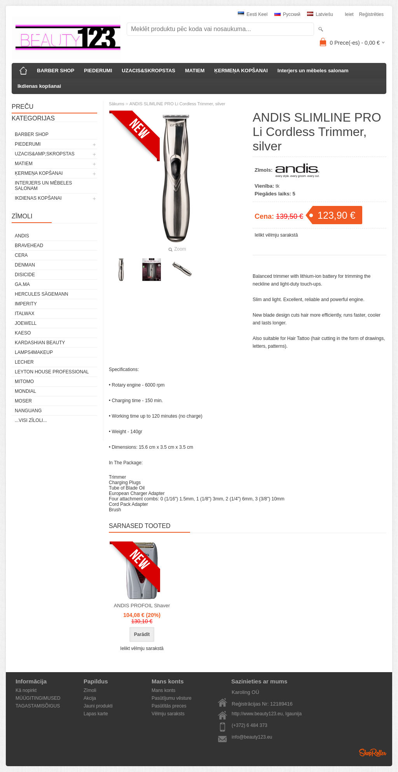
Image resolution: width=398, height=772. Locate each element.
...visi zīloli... (31, 420)
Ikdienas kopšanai (39, 86)
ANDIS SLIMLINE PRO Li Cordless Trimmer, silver (177, 103)
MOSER (23, 401)
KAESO (23, 333)
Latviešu (320, 14)
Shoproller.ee (372, 752)
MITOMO (24, 381)
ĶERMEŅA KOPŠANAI (240, 70)
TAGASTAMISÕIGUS (38, 706)
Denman (25, 265)
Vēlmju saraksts (168, 713)
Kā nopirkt (26, 690)
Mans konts (163, 690)
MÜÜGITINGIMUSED (38, 698)
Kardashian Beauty (40, 342)
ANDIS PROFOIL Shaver (142, 605)
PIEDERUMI (98, 70)
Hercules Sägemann (41, 294)
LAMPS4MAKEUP (34, 352)
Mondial (25, 391)
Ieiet (349, 14)
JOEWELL (26, 323)
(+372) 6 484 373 (249, 725)
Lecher (24, 362)
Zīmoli (90, 690)
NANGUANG (28, 410)
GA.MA (22, 284)
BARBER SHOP (55, 70)
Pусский (287, 14)
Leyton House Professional (52, 372)
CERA (21, 255)
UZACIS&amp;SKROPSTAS (45, 154)
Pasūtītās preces (169, 706)
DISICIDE (25, 274)
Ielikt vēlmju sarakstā (276, 235)
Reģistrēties (371, 14)
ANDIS (22, 236)
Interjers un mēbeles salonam (313, 70)
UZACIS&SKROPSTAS (148, 70)
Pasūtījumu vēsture (172, 698)
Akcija (90, 698)
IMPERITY (26, 304)
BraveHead (29, 245)
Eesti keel (252, 14)
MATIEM (194, 70)
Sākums (116, 103)
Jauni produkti (98, 706)
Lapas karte (96, 713)
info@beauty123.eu (252, 737)
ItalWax (24, 313)
